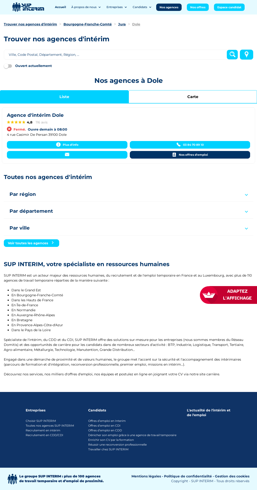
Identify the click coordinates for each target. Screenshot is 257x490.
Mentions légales (146, 476)
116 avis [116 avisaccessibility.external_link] (42, 122)
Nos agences (169, 7)
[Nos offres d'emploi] (190, 155)
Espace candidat (229, 7)
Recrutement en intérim (43, 430)
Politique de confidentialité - (189, 476)
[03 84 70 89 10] (190, 145)
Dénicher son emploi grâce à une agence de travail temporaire (132, 435)
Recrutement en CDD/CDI (44, 435)
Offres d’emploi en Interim (107, 421)
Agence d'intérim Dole (35, 115)
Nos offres (197, 7)
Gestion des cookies (232, 476)
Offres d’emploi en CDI (104, 425)
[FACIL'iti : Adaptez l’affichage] (233, 295)
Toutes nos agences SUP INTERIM (50, 425)
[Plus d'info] (67, 145)
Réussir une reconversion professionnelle (117, 444)
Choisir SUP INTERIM (41, 421)
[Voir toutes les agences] (31, 243)
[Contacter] (67, 155)
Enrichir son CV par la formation (111, 440)
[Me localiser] (246, 55)
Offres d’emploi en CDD (105, 430)
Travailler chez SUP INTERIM (108, 449)
